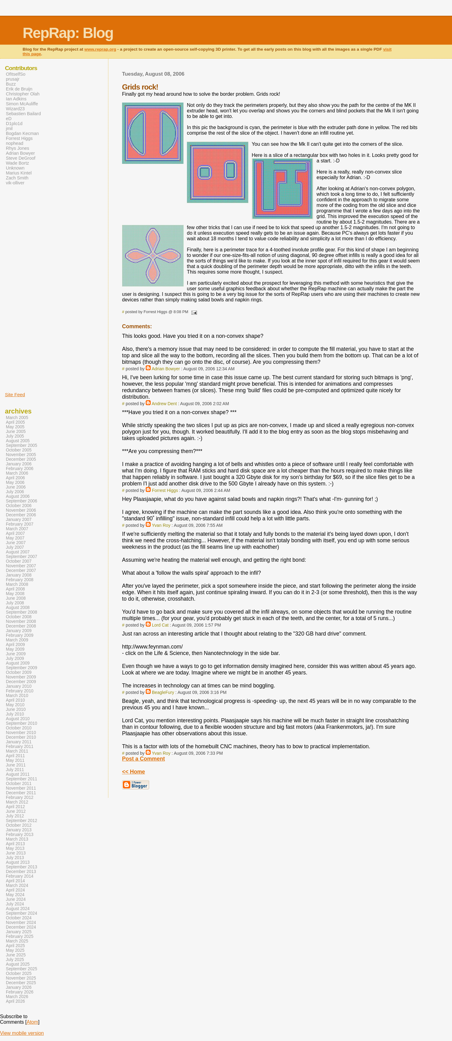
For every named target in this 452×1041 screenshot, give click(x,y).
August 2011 (18, 774)
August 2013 (18, 862)
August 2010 (18, 718)
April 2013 (15, 844)
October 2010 (18, 728)
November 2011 (21, 788)
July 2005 (15, 436)
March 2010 (17, 695)
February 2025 (19, 936)
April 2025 (15, 945)
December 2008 (21, 626)
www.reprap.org (100, 49)
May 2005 (15, 427)
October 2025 (18, 973)
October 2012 (18, 825)
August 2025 (18, 964)
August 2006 (18, 496)
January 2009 (18, 630)
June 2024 (16, 899)
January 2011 (18, 742)
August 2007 (18, 552)
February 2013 (19, 834)
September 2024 (21, 913)
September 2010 (21, 723)
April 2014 (15, 881)
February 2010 (19, 691)
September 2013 (21, 867)
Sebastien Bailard (23, 113)
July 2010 (15, 714)
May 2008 (15, 593)
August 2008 (18, 607)
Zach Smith (17, 177)
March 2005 (17, 417)
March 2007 (17, 529)
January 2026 (18, 987)
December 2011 (21, 793)
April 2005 (15, 422)
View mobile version (22, 1033)
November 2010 (21, 732)
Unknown (15, 168)
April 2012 (15, 806)
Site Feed (15, 394)
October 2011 (18, 783)
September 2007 (21, 556)
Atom (32, 1022)
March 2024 (17, 885)
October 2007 (18, 561)
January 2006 (18, 464)
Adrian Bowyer (166, 368)
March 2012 (17, 802)
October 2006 (18, 505)
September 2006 (21, 501)
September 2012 (21, 820)
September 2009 (21, 667)
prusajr (12, 79)
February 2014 (19, 876)
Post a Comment (143, 759)
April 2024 (15, 890)
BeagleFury (163, 692)
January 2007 (18, 519)
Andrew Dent (164, 403)
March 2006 (17, 473)
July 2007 (15, 547)
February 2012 (19, 797)
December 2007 (21, 570)
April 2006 (15, 478)
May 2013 (15, 848)
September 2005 (21, 445)
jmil (9, 128)
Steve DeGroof (21, 158)
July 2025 (15, 959)
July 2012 (15, 816)
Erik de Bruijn (19, 88)
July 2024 (15, 904)
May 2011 (15, 760)
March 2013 (17, 839)
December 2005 (21, 459)
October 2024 (18, 918)
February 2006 (19, 468)
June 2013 (16, 853)
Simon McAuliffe (22, 103)
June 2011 (16, 765)
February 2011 (19, 746)
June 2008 (16, 598)
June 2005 (16, 431)
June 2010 (16, 709)
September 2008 (21, 612)
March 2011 (17, 751)
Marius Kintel (18, 172)
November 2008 (21, 621)
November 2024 (21, 922)
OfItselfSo (15, 74)
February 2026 (19, 992)
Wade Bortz (17, 163)
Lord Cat (160, 625)
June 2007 (16, 542)
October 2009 (18, 672)
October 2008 (18, 617)
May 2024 (15, 894)
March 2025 (17, 941)
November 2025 (21, 978)
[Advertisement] (23, 288)
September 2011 (21, 779)
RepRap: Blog (68, 33)
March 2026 (17, 996)
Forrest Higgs (165, 490)
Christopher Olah (23, 93)
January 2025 (18, 932)
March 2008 (17, 584)
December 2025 (21, 982)
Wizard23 (15, 108)
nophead (14, 143)
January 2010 (18, 686)
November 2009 (21, 677)
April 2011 (15, 755)
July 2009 (15, 658)
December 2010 (21, 737)
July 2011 (15, 769)
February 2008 (19, 579)
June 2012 (16, 811)
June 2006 (16, 487)
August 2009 (18, 663)
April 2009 (15, 644)
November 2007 (21, 566)
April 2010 (15, 700)
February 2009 (19, 635)
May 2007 (15, 538)
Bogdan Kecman (22, 133)
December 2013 (21, 871)
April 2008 (15, 589)
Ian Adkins (16, 98)
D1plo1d (14, 123)
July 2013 (15, 857)
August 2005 (18, 441)
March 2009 (17, 640)
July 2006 (15, 491)
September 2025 (21, 969)
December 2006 (21, 515)
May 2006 (15, 482)
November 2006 (21, 510)
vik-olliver (15, 182)
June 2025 (16, 955)
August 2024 (18, 908)
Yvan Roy (161, 525)
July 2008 (15, 603)
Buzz (11, 84)
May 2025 (15, 950)
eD (8, 118)
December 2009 (21, 681)
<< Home (133, 772)
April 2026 (15, 1001)
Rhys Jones (17, 148)
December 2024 (21, 927)
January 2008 (18, 575)
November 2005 (21, 454)
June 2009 (16, 654)
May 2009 (15, 649)
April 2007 (15, 533)
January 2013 (18, 830)
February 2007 (19, 524)
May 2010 (15, 705)
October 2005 (18, 450)
